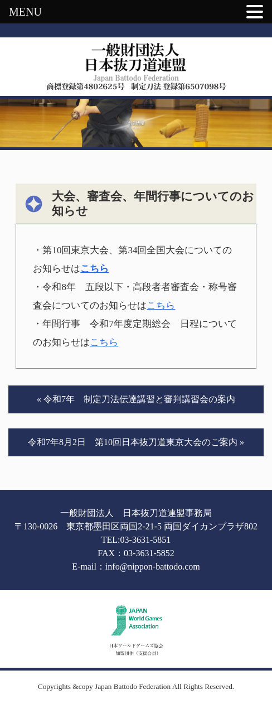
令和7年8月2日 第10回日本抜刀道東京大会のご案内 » (136, 442)
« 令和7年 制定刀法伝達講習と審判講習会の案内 (136, 399)
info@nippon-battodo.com (152, 566)
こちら (94, 268)
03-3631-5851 (145, 539)
